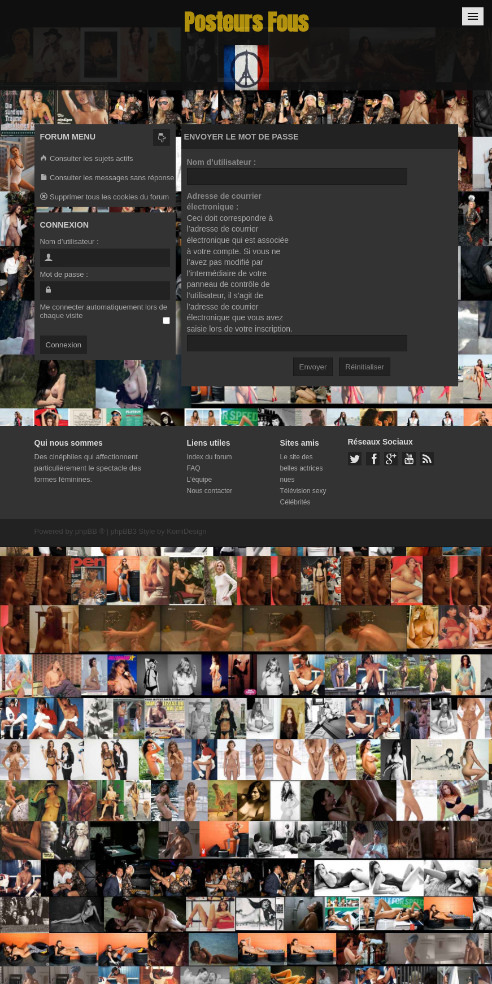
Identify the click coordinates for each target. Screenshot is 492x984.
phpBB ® (90, 531)
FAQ (194, 468)
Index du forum (209, 457)
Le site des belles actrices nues (301, 468)
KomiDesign (186, 531)
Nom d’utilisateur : (221, 162)
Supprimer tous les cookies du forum (104, 197)
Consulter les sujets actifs (86, 159)
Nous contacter (210, 491)
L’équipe (199, 480)
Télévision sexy (303, 491)
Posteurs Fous (246, 22)
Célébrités (295, 502)
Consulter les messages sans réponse (107, 178)
